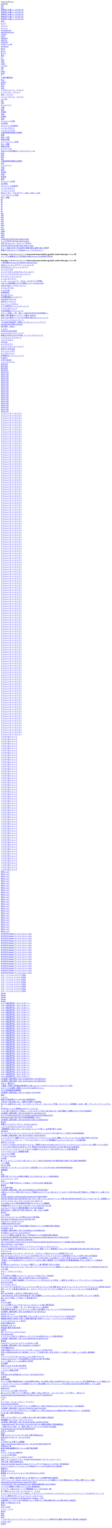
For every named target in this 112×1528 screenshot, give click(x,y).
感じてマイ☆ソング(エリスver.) (13, 1332)
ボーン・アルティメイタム (11, 1271)
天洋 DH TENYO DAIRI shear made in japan (17, 246)
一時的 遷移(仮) (7, 77)
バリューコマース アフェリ (12, 97)
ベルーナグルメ (7, 340)
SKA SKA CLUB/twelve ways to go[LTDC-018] (18, 1219)
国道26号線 (5, 139)
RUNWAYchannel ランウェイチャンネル (16, 934)
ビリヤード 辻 (6, 149)
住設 (2, 21)
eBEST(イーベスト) (8, 302)
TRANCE (4, 1131)
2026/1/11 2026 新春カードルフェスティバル (18, 151)
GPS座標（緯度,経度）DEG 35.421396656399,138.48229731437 (24, 1338)
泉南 (2, 119)
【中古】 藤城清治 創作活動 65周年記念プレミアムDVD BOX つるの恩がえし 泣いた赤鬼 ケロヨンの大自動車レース (46, 1258)
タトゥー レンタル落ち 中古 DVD (14, 1391)
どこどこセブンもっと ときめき (13, 1321)
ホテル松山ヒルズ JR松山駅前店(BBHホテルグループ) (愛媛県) (25, 1203)
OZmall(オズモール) (8, 299)
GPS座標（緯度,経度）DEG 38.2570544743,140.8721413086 (23, 1408)
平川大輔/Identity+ (8, 1348)
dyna (2, 1291)
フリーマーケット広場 (9, 142)
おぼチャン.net (6, 44)
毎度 (2, 135)
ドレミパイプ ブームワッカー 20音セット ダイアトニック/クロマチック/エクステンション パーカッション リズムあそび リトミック (52, 1493)
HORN (3, 1524)
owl (2, 70)
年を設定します (7, 1228)
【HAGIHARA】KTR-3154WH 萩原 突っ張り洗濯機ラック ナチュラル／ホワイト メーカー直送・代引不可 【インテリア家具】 (50, 1296)
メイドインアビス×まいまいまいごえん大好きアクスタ (22, 1356)
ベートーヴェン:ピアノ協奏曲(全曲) (15, 1151)
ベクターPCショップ (9, 308)
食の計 (3, 1122)
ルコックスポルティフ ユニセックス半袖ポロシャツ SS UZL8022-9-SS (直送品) (31, 1466)
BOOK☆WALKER (8, 349)
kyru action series (7, 1334)
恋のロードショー (8, 1314)
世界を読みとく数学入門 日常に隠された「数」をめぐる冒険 (25, 1210)
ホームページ (6, 105)
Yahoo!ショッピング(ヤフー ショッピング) (17, 265)
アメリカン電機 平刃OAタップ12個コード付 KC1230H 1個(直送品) (26, 1183)
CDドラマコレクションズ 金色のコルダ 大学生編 (20, 1217)
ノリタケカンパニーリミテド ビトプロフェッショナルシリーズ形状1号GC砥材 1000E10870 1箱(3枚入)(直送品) (44, 1519)
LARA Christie (6, 360)
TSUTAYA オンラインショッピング (14, 267)
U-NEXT (4, 358)
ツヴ (2, 1399)
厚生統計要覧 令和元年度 (11, 1328)
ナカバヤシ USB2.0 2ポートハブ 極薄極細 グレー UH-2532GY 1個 (26, 1489)
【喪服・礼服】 (37, 1086)
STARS (3, 1262)
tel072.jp (4, 40)
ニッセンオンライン (9, 279)
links (2, 153)
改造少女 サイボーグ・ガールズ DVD (15, 1437)
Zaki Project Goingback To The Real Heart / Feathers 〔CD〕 (23, 1498)
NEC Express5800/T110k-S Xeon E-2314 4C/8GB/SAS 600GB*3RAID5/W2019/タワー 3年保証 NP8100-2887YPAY (43, 1242)
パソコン (4, 1097)
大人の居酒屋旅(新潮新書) (11, 1090)
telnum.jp (4, 38)
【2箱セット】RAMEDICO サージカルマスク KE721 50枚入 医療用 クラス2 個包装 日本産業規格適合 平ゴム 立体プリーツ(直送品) (51, 1260)
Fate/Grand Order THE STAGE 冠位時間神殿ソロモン (21, 1117)
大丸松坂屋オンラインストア (12, 311)
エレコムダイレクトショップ (12, 333)
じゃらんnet (5, 290)
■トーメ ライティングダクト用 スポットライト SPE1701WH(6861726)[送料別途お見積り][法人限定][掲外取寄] (44, 1161)
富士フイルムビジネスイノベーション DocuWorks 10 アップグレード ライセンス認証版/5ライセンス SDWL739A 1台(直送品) (49, 1256)
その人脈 (4, 1269)
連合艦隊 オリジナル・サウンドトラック (17, 1420)
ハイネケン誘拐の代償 (9, 1370)
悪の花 (3, 1212)
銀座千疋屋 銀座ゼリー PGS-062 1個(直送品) (18, 1099)
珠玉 (2, 56)
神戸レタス (5, 872)
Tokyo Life (5, 372)
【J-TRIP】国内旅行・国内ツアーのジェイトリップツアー (23, 322)
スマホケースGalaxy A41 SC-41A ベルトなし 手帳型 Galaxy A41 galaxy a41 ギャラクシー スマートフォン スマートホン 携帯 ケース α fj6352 (54, 1145)
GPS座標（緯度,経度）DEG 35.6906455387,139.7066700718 (23, 1079)
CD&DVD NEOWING (9, 331)
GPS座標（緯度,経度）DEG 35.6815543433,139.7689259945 (23, 1081)
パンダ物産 (5, 1163)
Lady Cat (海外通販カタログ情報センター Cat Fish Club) (22, 283)
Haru (2, 1517)
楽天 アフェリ (7, 95)
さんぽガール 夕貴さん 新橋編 (12, 1442)
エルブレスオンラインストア (12, 346)
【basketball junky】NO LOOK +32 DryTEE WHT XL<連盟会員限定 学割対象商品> (32, 1424)
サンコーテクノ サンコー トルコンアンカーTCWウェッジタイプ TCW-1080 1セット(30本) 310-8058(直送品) (42, 1133)
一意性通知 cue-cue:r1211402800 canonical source (19, 263)
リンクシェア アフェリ (10, 92)
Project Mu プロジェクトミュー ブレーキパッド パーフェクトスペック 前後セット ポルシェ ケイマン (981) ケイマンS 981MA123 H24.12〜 (54, 1267)
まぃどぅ (4, 28)
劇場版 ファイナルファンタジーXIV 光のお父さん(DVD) (23, 1473)
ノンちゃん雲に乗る (9, 1455)
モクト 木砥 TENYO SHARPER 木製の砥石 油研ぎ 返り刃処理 (25, 248)
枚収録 (3, 1341)
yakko (3, 64)
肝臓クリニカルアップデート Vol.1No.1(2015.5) (19, 1124)
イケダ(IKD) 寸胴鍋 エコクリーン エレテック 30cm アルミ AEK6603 (27, 1276)
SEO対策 (4, 123)
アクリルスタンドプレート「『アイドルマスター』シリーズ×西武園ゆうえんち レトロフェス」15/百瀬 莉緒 (43, 1140)
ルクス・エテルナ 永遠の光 (11, 1452)
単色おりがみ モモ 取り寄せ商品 (13, 1366)
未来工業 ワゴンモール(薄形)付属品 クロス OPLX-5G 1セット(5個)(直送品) (30, 1176)
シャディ (4, 329)
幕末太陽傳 (5, 1379)
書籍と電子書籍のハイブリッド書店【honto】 (18, 315)
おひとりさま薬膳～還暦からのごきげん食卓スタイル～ (23, 1088)
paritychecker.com (7, 32)
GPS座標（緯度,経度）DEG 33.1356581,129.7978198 (20, 1092)
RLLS (3, 1440)
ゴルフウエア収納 (8, 1154)
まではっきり (6, 1522)
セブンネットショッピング (11, 276)
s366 (2, 62)
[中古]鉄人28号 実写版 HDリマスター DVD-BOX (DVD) (22, 1374)
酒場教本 (4, 1170)
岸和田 (3, 112)
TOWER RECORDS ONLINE (12, 324)
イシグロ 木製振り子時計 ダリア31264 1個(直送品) (20, 1486)
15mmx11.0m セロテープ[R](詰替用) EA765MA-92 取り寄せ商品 (25, 1359)
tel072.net (4, 42)
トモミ (3, 1475)
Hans (2, 1515)
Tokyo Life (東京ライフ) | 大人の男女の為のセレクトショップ (24, 318)
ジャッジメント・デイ (9, 1179)
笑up (2, 80)
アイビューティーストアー (11, 413)
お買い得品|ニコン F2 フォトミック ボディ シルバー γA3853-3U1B (26, 1350)
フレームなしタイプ (9, 1284)
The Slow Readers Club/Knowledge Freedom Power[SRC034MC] (24, 1197)
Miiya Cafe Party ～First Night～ (12, 1244)
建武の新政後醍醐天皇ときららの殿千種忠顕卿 (19, 1448)
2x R (2, 1273)
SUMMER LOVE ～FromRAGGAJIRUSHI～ (17, 1240)
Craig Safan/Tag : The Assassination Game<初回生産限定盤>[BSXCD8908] (28, 1484)
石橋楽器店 (5, 292)
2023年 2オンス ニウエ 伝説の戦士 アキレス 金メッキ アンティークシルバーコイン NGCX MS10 (38, 1316)
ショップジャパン (8, 362)
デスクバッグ (6, 1251)
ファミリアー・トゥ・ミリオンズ (14, 1368)
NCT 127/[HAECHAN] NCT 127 (27, 1115)
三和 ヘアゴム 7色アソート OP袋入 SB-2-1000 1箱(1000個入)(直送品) (27, 1417)
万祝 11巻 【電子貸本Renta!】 (12, 1462)
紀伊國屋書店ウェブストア (11, 297)
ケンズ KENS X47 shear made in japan (15, 241)
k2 (2, 58)
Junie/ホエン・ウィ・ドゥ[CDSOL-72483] (17, 1457)
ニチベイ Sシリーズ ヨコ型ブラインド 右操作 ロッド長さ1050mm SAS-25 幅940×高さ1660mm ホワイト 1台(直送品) (45, 1411)
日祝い (3, 1300)
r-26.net (3, 34)
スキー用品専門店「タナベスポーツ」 (16, 1003)
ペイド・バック (7, 1509)
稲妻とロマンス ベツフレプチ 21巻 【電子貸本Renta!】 (22, 1435)
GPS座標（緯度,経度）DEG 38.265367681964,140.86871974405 (24, 1422)
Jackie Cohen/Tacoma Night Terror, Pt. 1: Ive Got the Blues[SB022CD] (26, 1444)
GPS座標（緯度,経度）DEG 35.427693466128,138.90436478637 (24, 1190)
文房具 (3, 1377)
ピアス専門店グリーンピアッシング (15, 306)
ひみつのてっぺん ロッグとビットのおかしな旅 (19, 1343)
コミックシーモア (8, 351)
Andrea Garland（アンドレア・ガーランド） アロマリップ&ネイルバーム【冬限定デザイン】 (37, 1253)
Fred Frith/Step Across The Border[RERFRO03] (18, 1429)
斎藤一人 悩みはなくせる (11, 1503)
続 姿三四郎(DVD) (8, 1323)
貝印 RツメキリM (8, 1142)
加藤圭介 (4, 1468)
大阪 (2, 107)
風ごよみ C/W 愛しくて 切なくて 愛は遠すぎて (19, 1298)
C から (3, 1397)
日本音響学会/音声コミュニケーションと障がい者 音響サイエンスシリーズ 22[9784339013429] (37, 1309)
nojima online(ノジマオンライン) (13, 285)
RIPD (3, 1433)
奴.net (3, 51)
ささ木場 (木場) (7, 1187)
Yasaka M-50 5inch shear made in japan (15, 239)
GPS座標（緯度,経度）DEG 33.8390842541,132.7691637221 (23, 1312)
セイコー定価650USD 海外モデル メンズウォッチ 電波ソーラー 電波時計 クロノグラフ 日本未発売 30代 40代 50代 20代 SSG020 (50, 1249)
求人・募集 (5, 144)
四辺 (2, 1095)
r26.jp (3, 36)
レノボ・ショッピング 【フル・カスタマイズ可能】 (22, 281)
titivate (3, 993)
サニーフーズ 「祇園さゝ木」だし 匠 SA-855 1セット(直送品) (25, 1307)
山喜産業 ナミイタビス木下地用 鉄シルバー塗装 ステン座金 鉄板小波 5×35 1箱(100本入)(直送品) (38, 1500)
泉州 (2, 110)
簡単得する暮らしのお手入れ (12, 10)
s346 (2, 60)
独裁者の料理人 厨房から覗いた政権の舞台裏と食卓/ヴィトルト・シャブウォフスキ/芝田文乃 (37, 1318)
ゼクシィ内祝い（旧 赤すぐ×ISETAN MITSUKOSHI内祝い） (25, 313)
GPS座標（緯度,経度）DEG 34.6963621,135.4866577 (20, 1345)
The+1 (3, 1181)
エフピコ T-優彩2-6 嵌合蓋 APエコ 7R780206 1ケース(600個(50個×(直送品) (29, 1235)
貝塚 (2, 114)
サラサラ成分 (6, 1302)
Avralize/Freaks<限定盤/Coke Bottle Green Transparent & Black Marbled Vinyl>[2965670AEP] (35, 1237)
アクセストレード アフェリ (12, 90)
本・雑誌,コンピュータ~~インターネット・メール (20, 1491)
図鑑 (2, 1415)
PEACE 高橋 (5, 1165)
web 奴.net (5, 46)
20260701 (4, 4)
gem (2, 68)
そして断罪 (5, 1215)
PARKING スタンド (8, 1325)
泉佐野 (3, 116)
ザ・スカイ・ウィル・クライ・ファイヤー (17, 1402)
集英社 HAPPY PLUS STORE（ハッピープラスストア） (22, 335)
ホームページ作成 (8, 121)
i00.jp (3, 84)
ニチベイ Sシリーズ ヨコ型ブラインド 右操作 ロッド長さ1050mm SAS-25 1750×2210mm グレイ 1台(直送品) (42, 1406)
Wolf (2, 1372)
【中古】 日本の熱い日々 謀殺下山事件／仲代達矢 (21, 1102)
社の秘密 (4, 1363)
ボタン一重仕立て (8, 1083)
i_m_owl (4, 66)
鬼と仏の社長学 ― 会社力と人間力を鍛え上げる (19, 1293)
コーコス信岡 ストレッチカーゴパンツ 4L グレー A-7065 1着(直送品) (27, 1305)
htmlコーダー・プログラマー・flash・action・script (20, 193)
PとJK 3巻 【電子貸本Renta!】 (12, 1413)
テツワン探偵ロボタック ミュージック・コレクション (22, 1496)
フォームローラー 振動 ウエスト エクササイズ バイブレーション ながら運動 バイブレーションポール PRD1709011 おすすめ (49, 1138)
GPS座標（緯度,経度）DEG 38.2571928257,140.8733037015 (23, 1135)
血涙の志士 (5, 1388)
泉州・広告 (5, 137)
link (2, 6)
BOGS (3, 1511)
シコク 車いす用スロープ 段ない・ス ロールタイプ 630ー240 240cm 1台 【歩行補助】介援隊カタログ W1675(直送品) (46, 1111)
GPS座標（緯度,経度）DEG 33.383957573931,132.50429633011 (24, 1278)
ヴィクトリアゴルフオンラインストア (16, 274)
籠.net (3, 49)
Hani (2, 1513)
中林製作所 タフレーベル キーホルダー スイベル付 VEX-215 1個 (26, 1205)
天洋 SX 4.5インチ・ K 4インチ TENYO (16, 243)
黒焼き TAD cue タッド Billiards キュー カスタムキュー (22, 250)
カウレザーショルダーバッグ (12, 1221)
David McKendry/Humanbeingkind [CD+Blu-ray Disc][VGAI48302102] (26, 1395)
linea (2, 1174)
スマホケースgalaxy (8, 1386)
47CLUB (4, 342)
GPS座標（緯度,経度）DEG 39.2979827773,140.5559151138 (23, 1113)
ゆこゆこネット (7, 295)
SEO (2, 103)
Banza (3, 1450)
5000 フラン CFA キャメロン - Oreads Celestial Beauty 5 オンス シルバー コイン (31, 1459)
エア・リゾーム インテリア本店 (13, 975)
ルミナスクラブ (7, 344)
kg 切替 (4, 1158)
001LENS (4, 364)
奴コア (3, 53)
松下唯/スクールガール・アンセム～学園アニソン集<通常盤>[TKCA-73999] (30, 1264)
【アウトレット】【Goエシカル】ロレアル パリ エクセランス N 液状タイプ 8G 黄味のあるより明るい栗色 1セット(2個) (48, 1480)
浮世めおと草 (6, 1446)
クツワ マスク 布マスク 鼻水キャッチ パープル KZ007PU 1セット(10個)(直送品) (32, 1336)
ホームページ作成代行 (9, 126)
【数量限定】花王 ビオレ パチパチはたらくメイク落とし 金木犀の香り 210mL (31, 1129)
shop (2, 86)
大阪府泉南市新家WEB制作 (11, 133)
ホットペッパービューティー (12, 320)
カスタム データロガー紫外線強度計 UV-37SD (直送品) (22, 1208)
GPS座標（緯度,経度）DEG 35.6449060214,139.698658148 (23, 1230)
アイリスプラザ (7, 269)
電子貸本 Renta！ (8, 326)
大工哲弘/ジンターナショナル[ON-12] (15, 1233)
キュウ (3, 23)
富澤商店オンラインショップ (12, 356)
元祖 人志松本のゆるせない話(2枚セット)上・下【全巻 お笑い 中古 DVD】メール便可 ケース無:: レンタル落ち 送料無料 (48, 1352)
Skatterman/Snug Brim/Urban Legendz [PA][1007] (19, 1482)
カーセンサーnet (7, 288)
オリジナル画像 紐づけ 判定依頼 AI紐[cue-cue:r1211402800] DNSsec (27, 256)
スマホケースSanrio (8, 1156)
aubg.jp (3, 82)
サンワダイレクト (8, 353)
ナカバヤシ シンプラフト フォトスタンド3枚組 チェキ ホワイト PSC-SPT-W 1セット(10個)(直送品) (39, 1149)
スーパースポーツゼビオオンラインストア (17, 272)
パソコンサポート (8, 128)
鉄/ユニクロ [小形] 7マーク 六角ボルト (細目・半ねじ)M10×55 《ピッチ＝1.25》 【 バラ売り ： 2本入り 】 (43, 1393)
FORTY (4, 1330)
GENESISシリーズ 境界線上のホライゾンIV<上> (20, 1109)
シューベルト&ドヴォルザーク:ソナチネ (16, 1127)
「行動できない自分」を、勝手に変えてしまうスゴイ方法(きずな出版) (28, 1427)
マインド (4, 26)
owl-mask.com (6, 30)
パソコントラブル (8, 130)
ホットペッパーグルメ (9, 304)
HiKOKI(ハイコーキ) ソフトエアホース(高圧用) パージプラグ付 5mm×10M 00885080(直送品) (37, 1167)
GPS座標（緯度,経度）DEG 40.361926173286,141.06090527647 (24, 1120)
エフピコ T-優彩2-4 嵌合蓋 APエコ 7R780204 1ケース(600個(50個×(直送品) (29, 1478)
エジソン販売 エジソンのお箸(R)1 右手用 (17, 1361)
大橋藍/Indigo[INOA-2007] (11, 1223)
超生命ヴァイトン (8, 1471)
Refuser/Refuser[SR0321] (10, 1404)
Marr (2, 1354)
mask (3, 73)
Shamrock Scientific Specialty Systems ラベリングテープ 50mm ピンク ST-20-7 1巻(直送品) (35, 1464)
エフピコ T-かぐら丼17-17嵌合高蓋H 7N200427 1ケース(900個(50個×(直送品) (30, 1226)
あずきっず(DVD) (8, 1431)
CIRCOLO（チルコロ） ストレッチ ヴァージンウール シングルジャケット (30, 1246)
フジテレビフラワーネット (11, 338)
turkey (3, 71)
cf (1, 75)
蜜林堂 (3, 1185)
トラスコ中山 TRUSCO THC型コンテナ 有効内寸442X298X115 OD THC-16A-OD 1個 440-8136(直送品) (40, 1147)
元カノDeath (5, 1507)
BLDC (3, 1505)
